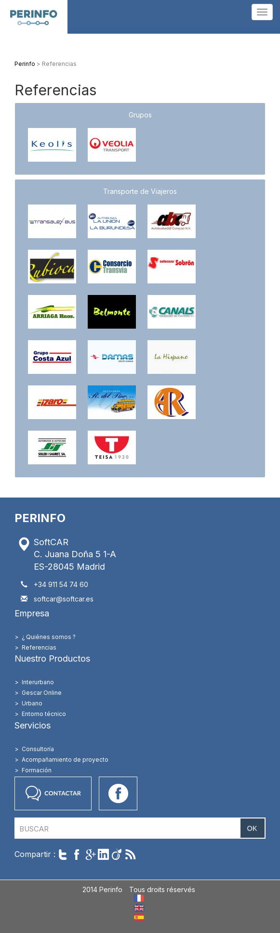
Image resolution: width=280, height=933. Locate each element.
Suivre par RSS (130, 854)
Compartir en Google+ (90, 854)
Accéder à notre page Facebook (118, 793)
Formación (37, 770)
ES (139, 917)
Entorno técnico (44, 713)
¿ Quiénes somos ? (49, 636)
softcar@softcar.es (63, 599)
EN (139, 907)
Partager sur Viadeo (117, 854)
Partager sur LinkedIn (103, 854)
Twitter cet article (63, 854)
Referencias (39, 647)
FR (139, 898)
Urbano (32, 703)
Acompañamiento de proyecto (65, 759)
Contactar (53, 793)
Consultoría (38, 749)
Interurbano (38, 682)
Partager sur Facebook (76, 854)
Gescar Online (42, 692)
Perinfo (33, 17)
